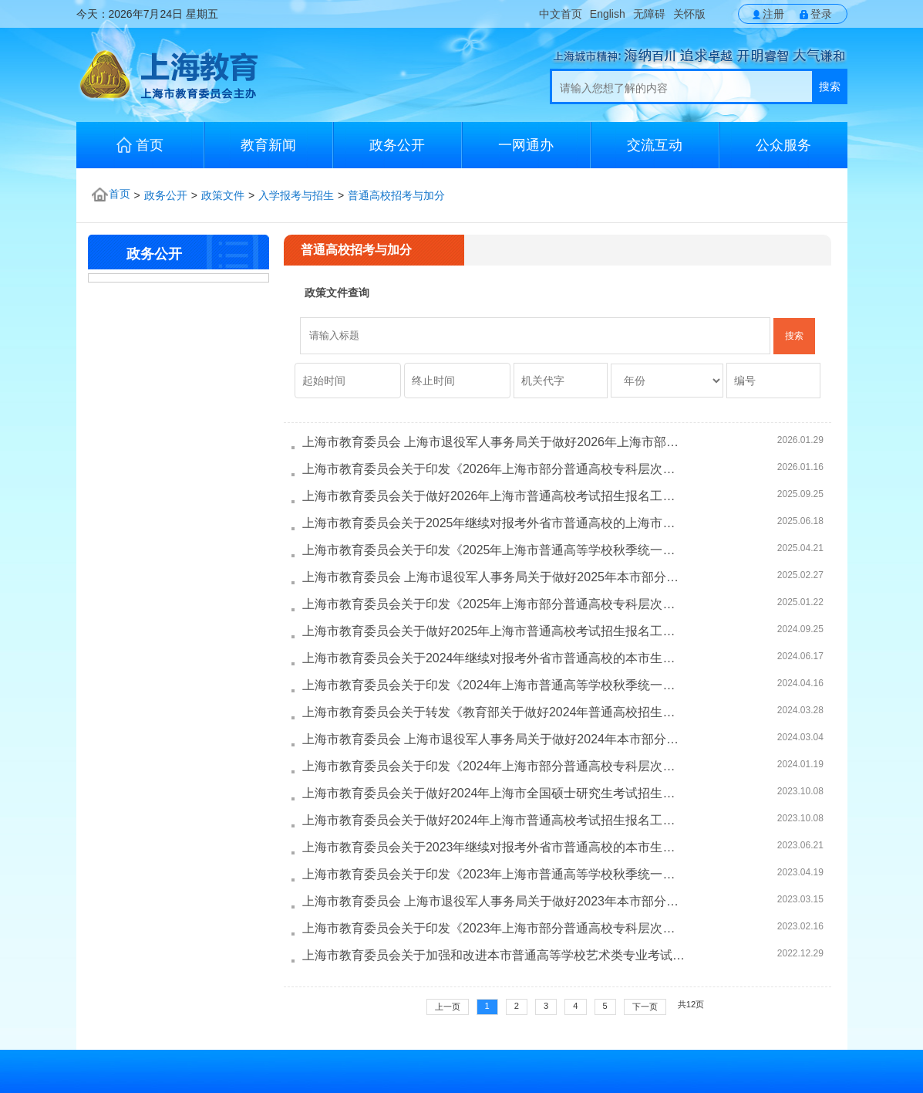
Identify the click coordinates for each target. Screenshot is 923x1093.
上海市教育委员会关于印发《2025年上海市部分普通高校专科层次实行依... (494, 604)
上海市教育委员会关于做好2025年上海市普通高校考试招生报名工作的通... (494, 631)
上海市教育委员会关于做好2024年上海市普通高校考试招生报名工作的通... (494, 820)
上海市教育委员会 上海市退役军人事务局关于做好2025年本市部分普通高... (494, 577)
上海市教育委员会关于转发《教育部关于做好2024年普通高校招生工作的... (494, 712)
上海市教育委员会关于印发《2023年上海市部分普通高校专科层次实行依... (494, 928)
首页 (139, 145)
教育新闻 (268, 145)
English (607, 14)
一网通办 (526, 145)
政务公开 (397, 145)
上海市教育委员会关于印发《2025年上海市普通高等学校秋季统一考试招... (494, 550)
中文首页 (560, 14)
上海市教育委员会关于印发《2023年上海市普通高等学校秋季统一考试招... (494, 874)
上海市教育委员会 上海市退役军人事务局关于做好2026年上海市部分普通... (494, 441)
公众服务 (783, 145)
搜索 (829, 86)
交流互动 (654, 145)
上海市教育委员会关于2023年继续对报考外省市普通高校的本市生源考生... (494, 847)
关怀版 (689, 14)
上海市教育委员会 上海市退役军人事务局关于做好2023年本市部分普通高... (494, 901)
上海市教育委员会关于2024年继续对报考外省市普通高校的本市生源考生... (494, 658)
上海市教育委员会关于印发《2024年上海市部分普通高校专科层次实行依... (494, 766)
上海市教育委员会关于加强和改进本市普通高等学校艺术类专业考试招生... (494, 955)
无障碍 (649, 14)
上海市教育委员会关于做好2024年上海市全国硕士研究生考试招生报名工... (494, 793)
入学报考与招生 (296, 195)
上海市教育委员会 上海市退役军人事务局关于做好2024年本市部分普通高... (494, 739)
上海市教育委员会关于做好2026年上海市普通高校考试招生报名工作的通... (494, 496)
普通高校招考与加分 (396, 195)
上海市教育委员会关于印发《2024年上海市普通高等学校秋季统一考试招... (494, 685)
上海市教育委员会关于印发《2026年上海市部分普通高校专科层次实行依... (494, 468)
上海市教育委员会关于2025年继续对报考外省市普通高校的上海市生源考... (494, 523)
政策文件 (222, 195)
